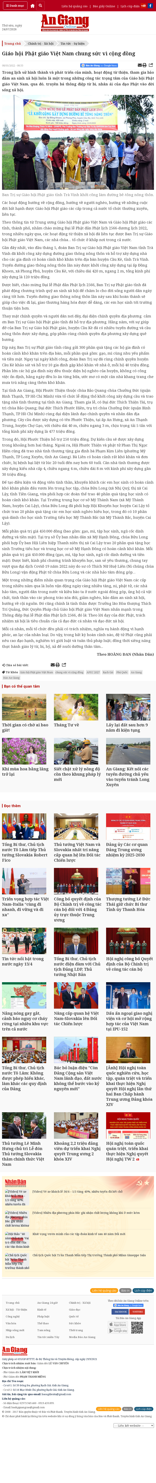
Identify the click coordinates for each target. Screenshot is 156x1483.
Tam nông (44, 1348)
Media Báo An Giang (82, 1355)
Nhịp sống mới (15, 1348)
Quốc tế (74, 1334)
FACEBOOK (120, 1330)
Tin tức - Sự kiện (73, 43)
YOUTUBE (137, 1330)
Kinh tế (41, 1327)
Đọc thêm (12, 810)
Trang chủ (12, 43)
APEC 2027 (93, 672)
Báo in (125, 1308)
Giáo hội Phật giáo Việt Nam (36, 672)
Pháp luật (43, 1334)
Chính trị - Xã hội (41, 43)
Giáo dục (74, 1327)
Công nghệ (13, 1334)
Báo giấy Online (104, 6)
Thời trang (76, 1348)
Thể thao (43, 1341)
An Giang (136, 672)
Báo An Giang (11, 678)
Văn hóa (11, 1341)
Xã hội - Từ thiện (16, 1327)
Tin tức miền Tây (48, 1355)
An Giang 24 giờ (47, 1320)
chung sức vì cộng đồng (69, 672)
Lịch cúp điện (130, 6)
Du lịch (10, 1355)
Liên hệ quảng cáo (74, 6)
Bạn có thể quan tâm (21, 686)
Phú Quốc (122, 672)
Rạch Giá (108, 672)
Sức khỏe (75, 1341)
